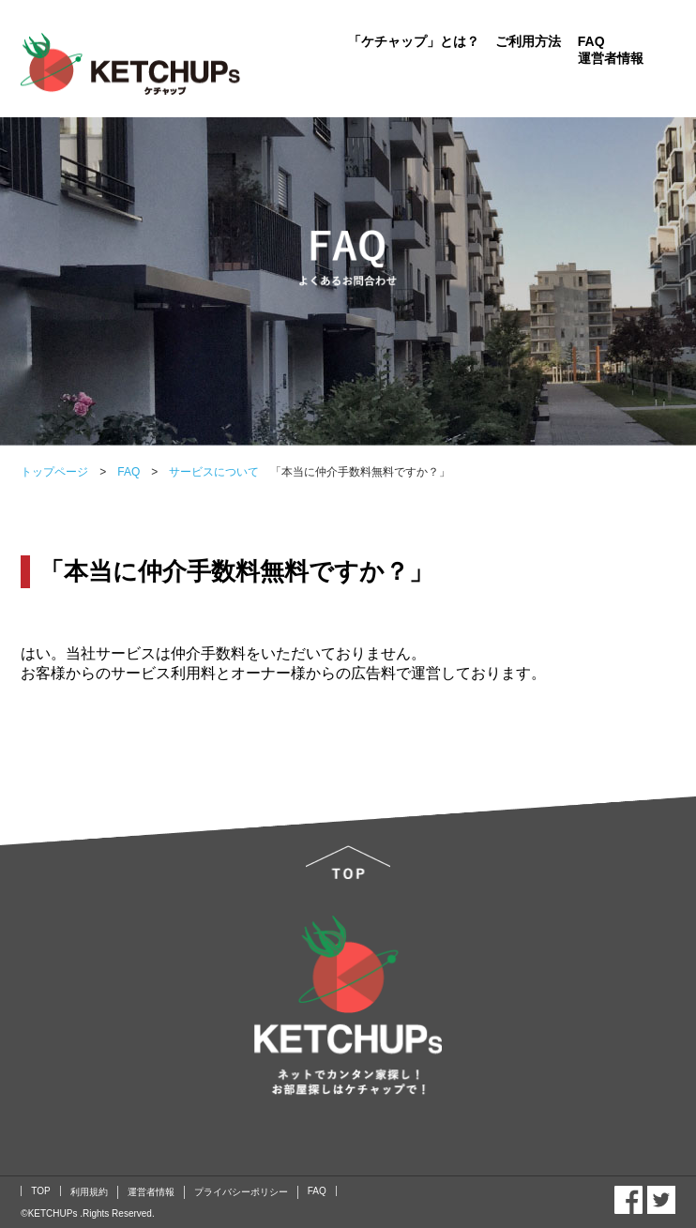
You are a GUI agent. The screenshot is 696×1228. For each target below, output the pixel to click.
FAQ (591, 41)
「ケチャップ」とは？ (413, 41)
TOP (40, 1191)
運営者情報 (610, 58)
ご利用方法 (528, 41)
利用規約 (89, 1192)
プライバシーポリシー (241, 1192)
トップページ (54, 471)
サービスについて (208, 471)
